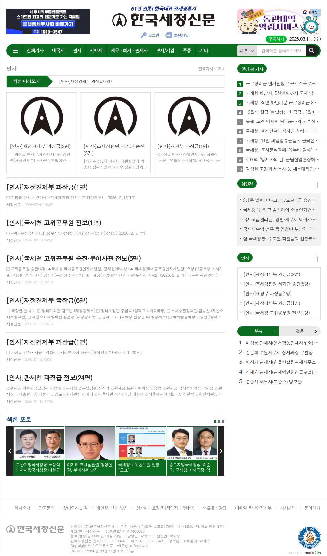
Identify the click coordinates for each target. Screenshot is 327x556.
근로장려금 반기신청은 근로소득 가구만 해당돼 (283, 83)
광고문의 (47, 508)
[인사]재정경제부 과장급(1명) (271, 303)
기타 (203, 50)
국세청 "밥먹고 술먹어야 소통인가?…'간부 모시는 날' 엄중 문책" (280, 209)
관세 (77, 50)
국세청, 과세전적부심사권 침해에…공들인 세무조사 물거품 (283, 131)
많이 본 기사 (252, 69)
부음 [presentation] (258, 331)
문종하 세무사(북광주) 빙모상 (273, 381)
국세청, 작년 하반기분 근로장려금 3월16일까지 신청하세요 (283, 102)
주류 (187, 50)
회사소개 (22, 508)
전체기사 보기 (209, 69)
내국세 (58, 50)
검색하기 (311, 50)
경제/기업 (165, 50)
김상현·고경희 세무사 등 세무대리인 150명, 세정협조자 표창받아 (283, 169)
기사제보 (288, 508)
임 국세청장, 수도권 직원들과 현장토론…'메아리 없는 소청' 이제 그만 (280, 238)
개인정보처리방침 (112, 508)
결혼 (316, 331)
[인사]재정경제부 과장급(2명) (85, 81)
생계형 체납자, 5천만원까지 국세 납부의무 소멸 (283, 93)
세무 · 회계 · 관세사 (129, 50)
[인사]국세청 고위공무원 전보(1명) (276, 312)
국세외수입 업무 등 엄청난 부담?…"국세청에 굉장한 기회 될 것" (280, 229)
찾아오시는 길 (75, 508)
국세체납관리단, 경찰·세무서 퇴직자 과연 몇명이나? (280, 219)
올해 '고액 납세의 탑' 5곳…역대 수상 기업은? (283, 121)
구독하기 (276, 39)
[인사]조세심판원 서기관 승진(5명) (276, 284)
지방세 (95, 50)
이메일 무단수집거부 (253, 508)
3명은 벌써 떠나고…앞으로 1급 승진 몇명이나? (280, 200)
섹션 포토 (18, 419)
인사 (245, 258)
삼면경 (247, 184)
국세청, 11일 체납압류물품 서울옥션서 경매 (283, 141)
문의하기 (312, 508)
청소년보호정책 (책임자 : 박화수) (165, 508)
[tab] (258, 331)
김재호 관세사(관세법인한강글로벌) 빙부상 (283, 372)
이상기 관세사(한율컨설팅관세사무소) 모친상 (283, 362)
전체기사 (35, 50)
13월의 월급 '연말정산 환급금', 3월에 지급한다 (283, 112)
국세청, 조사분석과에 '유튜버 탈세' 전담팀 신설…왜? (283, 150)
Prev (9, 451)
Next (221, 451)
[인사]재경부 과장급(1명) (267, 293)
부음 (274, 331)
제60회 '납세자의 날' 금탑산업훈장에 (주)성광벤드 (283, 159)
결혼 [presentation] (300, 331)
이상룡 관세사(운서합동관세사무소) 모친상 (283, 343)
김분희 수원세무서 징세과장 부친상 (279, 352)
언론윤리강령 (214, 508)
